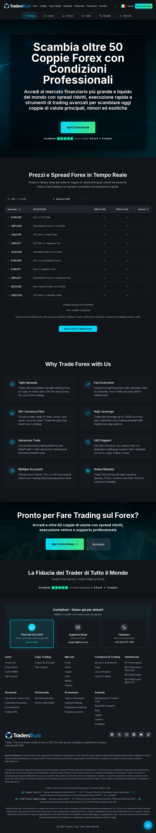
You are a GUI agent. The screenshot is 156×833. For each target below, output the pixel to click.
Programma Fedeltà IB (76, 707)
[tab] (30, 15)
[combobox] (26, 199)
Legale (98, 715)
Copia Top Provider (45, 662)
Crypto (68, 671)
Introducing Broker (44, 698)
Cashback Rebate (74, 702)
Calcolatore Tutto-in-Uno (17, 698)
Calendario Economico (16, 702)
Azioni (68, 667)
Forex (68, 662)
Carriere (99, 719)
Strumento (14, 209)
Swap (97, 667)
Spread (143, 209)
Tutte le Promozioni (74, 698)
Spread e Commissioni (106, 662)
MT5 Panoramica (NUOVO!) (133, 669)
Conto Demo (11, 667)
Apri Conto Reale (78, 127)
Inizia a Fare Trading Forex (78, 328)
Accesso (98, 548)
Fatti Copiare (11, 676)
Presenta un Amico (74, 712)
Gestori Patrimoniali (44, 702)
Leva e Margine (102, 671)
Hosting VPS (11, 712)
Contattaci (100, 724)
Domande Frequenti (105, 705)
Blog (97, 710)
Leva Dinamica (12, 707)
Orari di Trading (102, 676)
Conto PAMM (11, 671)
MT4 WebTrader (133, 674)
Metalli (68, 681)
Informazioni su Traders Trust (106, 699)
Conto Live (10, 662)
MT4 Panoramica (133, 662)
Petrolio (69, 685)
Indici (67, 676)
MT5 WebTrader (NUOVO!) (133, 681)
